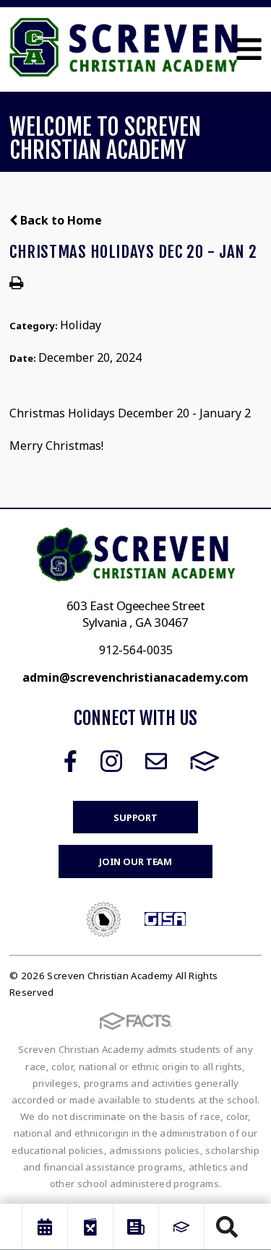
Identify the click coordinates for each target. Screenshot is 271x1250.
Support (135, 817)
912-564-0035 (136, 650)
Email (156, 761)
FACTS (205, 761)
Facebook (70, 761)
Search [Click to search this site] (227, 1227)
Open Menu (249, 49)
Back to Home (55, 220)
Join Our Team (135, 861)
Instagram (111, 761)
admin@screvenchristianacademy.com (135, 677)
